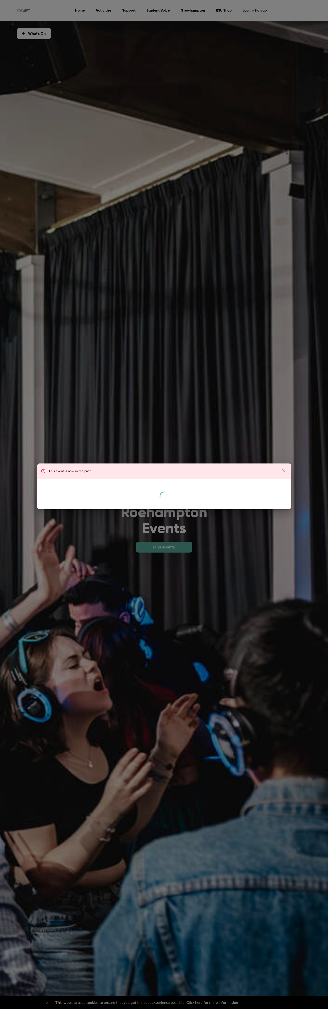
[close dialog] (283, 470)
